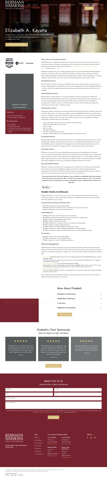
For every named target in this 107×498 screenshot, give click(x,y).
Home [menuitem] (29, 4)
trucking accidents (87, 72)
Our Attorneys (38, 459)
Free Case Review (39, 473)
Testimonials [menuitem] (71, 4)
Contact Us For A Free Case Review (16, 50)
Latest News (38, 467)
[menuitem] (7, 494)
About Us (37, 456)
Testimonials (38, 470)
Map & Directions (52, 463)
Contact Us (89, 8)
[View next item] (20, 77)
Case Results (38, 465)
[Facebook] (87, 457)
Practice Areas (38, 462)
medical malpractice (76, 72)
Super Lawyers (46, 262)
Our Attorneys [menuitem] (43, 4)
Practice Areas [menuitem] (53, 4)
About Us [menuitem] (35, 4)
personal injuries (59, 74)
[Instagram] (95, 457)
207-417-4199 (9, 466)
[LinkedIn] (91, 457)
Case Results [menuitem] (63, 4)
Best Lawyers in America (49, 269)
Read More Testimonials (53, 385)
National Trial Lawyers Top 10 (50, 274)
